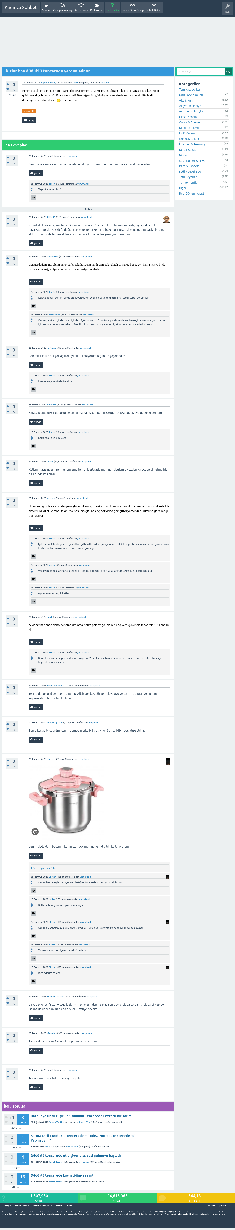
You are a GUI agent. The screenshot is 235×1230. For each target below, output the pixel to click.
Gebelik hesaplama (42, 1205)
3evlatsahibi (72, 1146)
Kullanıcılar (97, 10)
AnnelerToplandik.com (219, 1205)
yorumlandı (83, 183)
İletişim (7, 1205)
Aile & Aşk (186, 100)
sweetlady (84, 1162)
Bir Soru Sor (112, 10)
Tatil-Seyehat (188, 177)
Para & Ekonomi (189, 166)
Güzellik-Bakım (189, 138)
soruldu (105, 82)
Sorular (46, 10)
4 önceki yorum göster (44, 868)
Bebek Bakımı (154, 10)
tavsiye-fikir (29, 111)
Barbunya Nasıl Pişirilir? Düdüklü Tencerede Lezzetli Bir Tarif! (81, 1116)
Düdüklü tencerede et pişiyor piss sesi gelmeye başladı (76, 1156)
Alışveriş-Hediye (48, 82)
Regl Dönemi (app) (191, 193)
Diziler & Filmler (190, 127)
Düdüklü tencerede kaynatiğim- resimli (62, 1175)
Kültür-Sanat (187, 149)
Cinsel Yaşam (188, 116)
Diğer (48, 1146)
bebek (69, 1205)
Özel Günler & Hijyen (193, 160)
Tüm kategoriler (189, 89)
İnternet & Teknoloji (192, 144)
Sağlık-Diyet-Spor (190, 171)
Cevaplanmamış (62, 10)
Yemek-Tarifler (56, 1122)
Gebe (59, 1205)
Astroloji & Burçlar (191, 111)
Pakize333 (84, 1122)
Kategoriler (81, 10)
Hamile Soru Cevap (132, 10)
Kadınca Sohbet (21, 7)
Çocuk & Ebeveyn (190, 122)
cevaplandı (71, 156)
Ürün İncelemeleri (191, 95)
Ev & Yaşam (187, 133)
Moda (183, 155)
